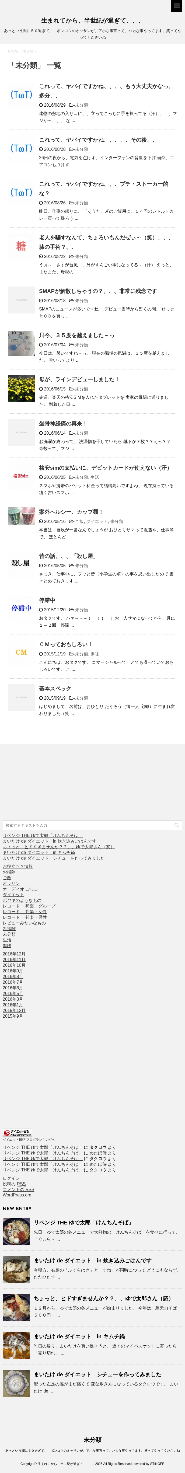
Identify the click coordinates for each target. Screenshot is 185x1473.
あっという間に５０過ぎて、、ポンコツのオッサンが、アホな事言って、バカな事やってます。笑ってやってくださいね (92, 1451)
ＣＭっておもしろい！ (66, 644)
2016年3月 (13, 999)
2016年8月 (13, 976)
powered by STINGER (148, 1464)
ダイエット (97, 521)
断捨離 (9, 928)
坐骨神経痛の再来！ (63, 424)
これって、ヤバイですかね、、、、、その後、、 (98, 140)
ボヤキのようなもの (22, 900)
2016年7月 (13, 982)
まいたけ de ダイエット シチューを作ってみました (54, 858)
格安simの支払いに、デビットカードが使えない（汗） (105, 468)
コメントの (18, 1189)
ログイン (11, 1178)
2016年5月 (13, 993)
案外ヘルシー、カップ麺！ (71, 512)
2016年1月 (13, 1005)
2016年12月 (14, 954)
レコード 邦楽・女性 (25, 911)
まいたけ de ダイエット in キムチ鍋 (39, 852)
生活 (94, 477)
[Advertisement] (43, 783)
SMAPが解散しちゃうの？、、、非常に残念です (98, 291)
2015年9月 (13, 1016)
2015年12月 (14, 1010)
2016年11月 (14, 959)
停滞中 (47, 600)
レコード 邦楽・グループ (29, 906)
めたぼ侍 (98, 1153)
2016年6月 (13, 988)
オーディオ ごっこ (20, 889)
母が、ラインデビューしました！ (79, 379)
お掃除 (9, 872)
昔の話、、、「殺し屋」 (68, 556)
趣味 (94, 654)
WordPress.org (17, 1195)
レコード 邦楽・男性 (25, 917)
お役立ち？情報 (18, 866)
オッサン (11, 883)
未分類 (81, 105)
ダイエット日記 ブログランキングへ (29, 1140)
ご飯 (79, 521)
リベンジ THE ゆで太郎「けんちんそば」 (43, 835)
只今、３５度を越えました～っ (76, 335)
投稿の (14, 1184)
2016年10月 (14, 965)
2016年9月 (13, 971)
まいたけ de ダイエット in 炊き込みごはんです (49, 841)
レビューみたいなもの (24, 923)
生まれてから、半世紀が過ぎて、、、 (92, 21)
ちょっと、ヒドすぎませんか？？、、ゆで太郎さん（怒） (59, 846)
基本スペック (55, 689)
